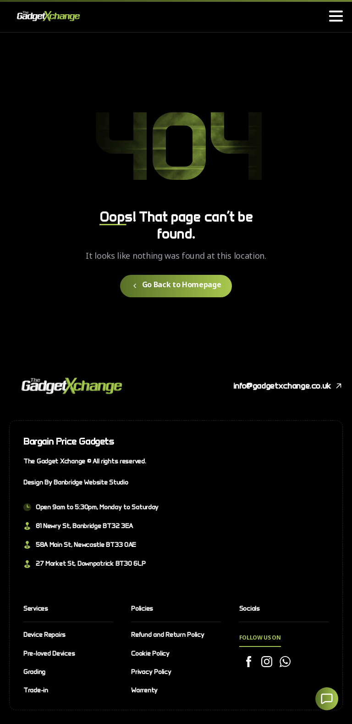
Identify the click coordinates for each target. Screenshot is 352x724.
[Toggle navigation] (336, 16)
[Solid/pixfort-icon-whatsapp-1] (285, 662)
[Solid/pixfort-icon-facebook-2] (248, 662)
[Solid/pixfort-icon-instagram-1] (267, 662)
